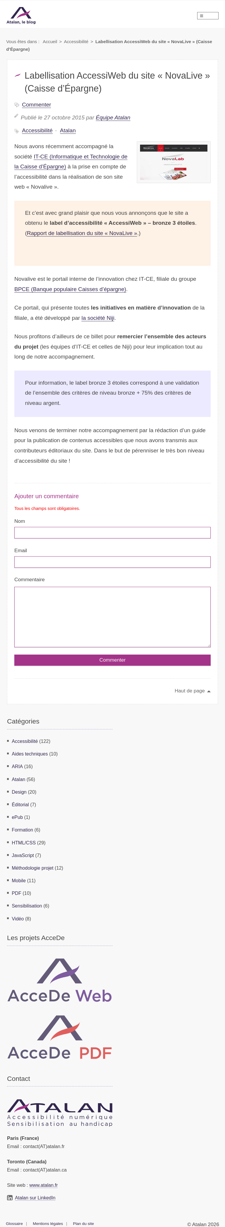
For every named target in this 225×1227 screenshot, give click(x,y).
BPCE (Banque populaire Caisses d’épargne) (70, 289)
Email (20, 551)
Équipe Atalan (113, 117)
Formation (22, 829)
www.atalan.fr (43, 1183)
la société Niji (98, 318)
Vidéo (18, 917)
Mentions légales (48, 1221)
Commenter (36, 105)
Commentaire (29, 580)
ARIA (17, 767)
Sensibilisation (27, 904)
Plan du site (83, 1221)
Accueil (50, 41)
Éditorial (20, 804)
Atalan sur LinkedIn (35, 1196)
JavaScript (23, 854)
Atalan (68, 130)
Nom (19, 521)
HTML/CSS (24, 842)
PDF (16, 892)
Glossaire (14, 1221)
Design (19, 792)
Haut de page (189, 692)
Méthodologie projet (33, 867)
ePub (17, 817)
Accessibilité (76, 41)
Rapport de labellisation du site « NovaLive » (82, 233)
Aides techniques (30, 755)
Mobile (19, 879)
